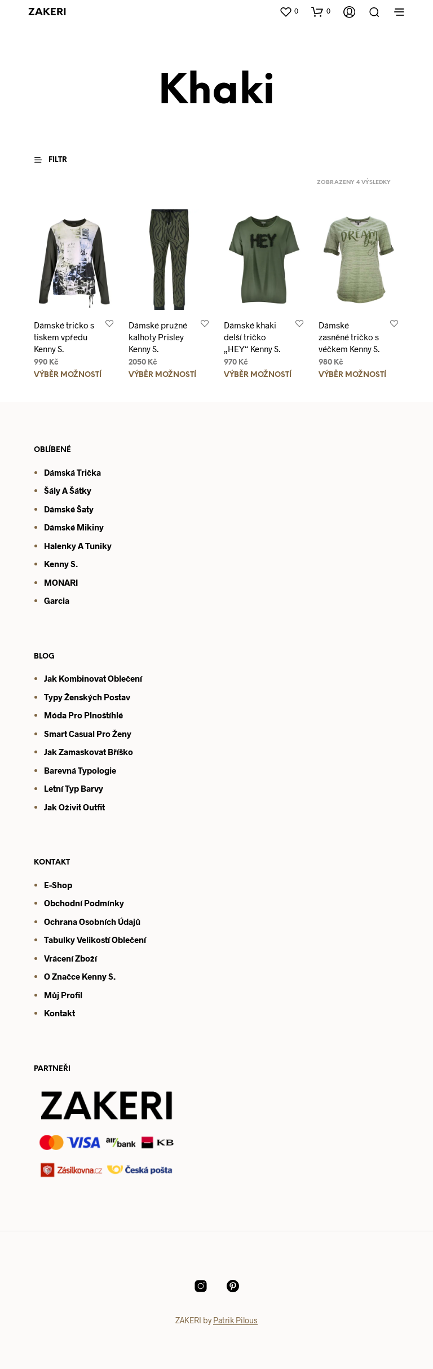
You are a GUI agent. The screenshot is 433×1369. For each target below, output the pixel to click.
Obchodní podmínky (84, 903)
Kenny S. (61, 564)
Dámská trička (72, 472)
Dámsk (57, 527)
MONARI (61, 582)
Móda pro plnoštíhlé (83, 715)
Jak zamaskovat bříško (88, 752)
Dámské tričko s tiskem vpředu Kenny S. (64, 337)
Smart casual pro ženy (87, 734)
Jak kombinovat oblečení (93, 678)
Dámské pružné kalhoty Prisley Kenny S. (158, 337)
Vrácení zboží (70, 958)
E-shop (58, 885)
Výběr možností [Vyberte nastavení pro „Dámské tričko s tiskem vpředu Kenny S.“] (67, 375)
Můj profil (63, 995)
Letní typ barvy (73, 788)
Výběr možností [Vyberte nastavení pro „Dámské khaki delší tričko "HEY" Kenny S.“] (257, 375)
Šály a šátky (67, 490)
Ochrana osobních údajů (92, 921)
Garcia (56, 600)
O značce (62, 976)
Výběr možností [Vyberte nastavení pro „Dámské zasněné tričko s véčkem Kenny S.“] (352, 375)
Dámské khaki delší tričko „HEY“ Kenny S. (252, 337)
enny (97, 976)
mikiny (89, 527)
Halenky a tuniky (78, 546)
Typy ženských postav (87, 697)
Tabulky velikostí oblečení (95, 939)
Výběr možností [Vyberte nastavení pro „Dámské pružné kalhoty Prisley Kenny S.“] (162, 375)
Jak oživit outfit (74, 807)
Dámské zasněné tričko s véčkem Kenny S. (349, 337)
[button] (288, 11)
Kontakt (59, 1013)
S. (111, 976)
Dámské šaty (69, 509)
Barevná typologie (80, 770)
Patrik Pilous (235, 1320)
